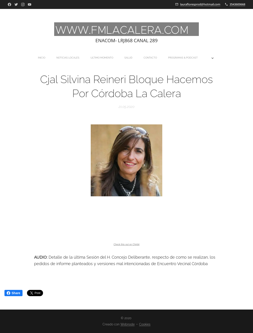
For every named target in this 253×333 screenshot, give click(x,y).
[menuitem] (90, 57)
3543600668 (237, 4)
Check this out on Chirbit (126, 244)
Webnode (127, 324)
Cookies (144, 324)
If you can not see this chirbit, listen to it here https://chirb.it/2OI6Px (126, 222)
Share (13, 293)
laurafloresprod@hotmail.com (200, 4)
